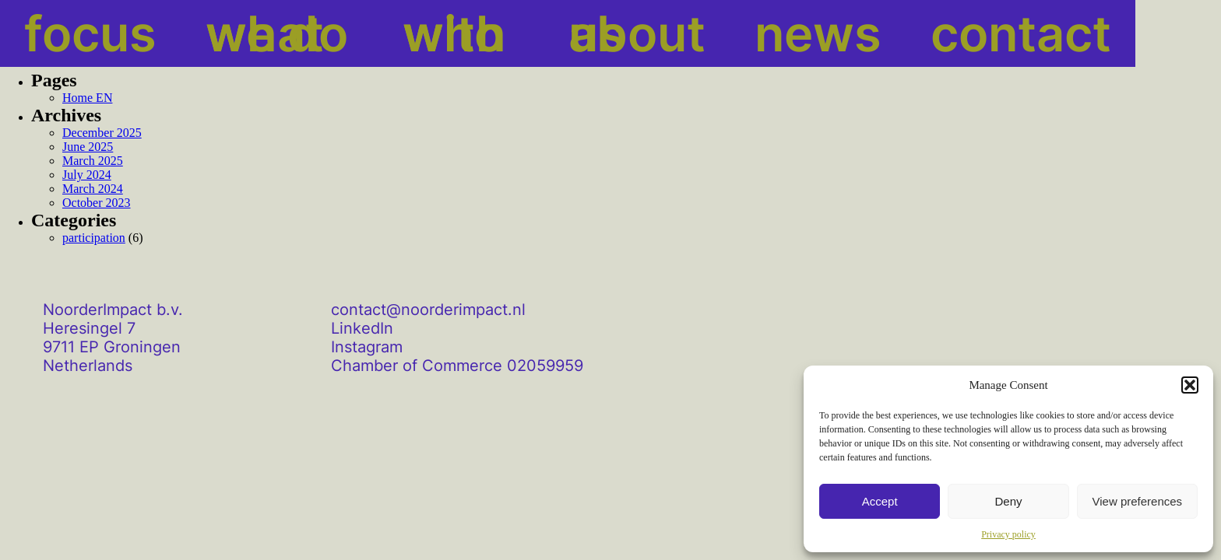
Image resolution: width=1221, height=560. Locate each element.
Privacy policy (1008, 534)
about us (530, 33)
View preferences (1138, 501)
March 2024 (92, 188)
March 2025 (92, 160)
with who (376, 33)
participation (93, 237)
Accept (880, 501)
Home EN (87, 97)
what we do (206, 33)
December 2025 (102, 132)
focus (57, 33)
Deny (1008, 501)
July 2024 (86, 174)
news (661, 33)
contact (786, 33)
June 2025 (87, 146)
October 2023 (96, 202)
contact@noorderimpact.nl (428, 309)
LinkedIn (362, 328)
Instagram (367, 347)
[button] (1190, 385)
